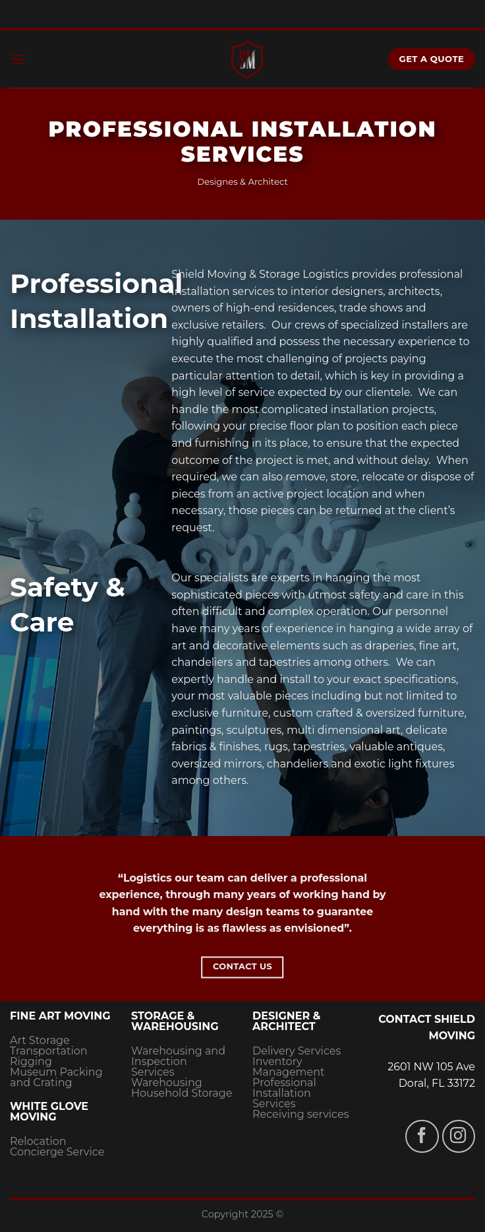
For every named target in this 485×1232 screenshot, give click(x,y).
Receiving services (300, 1114)
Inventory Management (288, 1066)
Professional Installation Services (284, 1093)
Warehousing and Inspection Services (178, 1061)
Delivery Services (296, 1051)
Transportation (49, 1051)
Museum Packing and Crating (56, 1077)
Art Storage (40, 1040)
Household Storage (181, 1093)
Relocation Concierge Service (57, 1146)
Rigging (31, 1061)
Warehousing (166, 1082)
